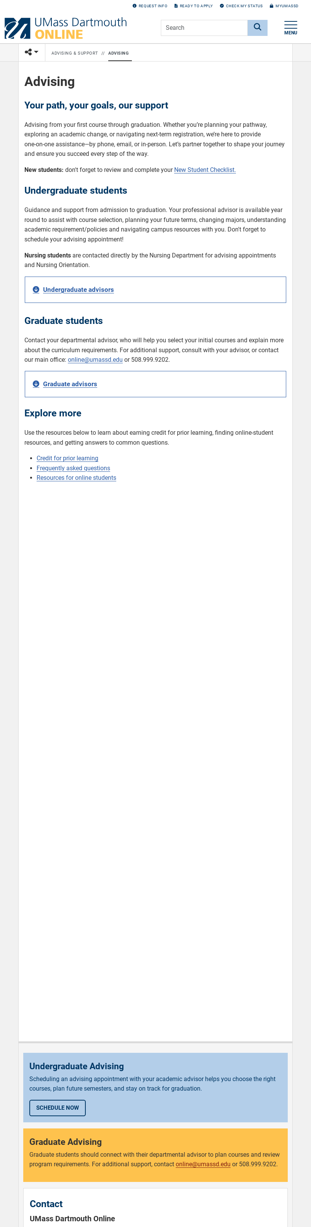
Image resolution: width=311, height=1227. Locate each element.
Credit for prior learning (67, 458)
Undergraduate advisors (78, 289)
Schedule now (57, 1107)
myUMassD (284, 6)
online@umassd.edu (95, 359)
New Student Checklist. (205, 169)
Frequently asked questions (73, 468)
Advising (118, 53)
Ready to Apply (194, 6)
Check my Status (241, 6)
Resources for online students (76, 477)
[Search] (258, 28)
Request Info (150, 6)
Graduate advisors (70, 384)
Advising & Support (74, 53)
